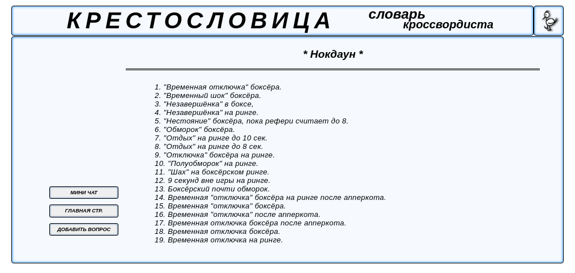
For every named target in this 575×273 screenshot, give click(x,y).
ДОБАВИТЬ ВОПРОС (83, 229)
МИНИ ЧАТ (83, 192)
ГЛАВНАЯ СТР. (84, 211)
